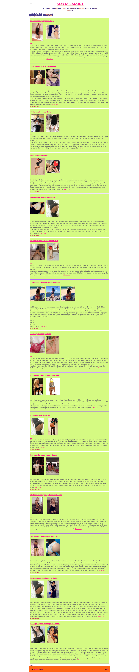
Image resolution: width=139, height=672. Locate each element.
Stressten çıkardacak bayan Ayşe (43, 66)
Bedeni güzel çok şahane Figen (42, 21)
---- (31, 43)
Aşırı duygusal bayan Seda (40, 334)
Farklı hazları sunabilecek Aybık (42, 197)
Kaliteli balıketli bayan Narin (41, 415)
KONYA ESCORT (70, 4)
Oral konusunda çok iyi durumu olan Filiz (46, 495)
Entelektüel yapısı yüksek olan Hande (44, 375)
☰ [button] (31, 4)
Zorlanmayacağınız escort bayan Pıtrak (45, 536)
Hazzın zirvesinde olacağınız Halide (44, 578)
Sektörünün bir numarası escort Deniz (45, 282)
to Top (106, 669)
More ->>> (50, 59)
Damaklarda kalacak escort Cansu (43, 455)
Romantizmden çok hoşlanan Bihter (44, 241)
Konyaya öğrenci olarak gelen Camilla (45, 624)
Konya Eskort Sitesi (37, 669)
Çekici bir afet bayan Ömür (40, 112)
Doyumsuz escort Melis (39, 155)
